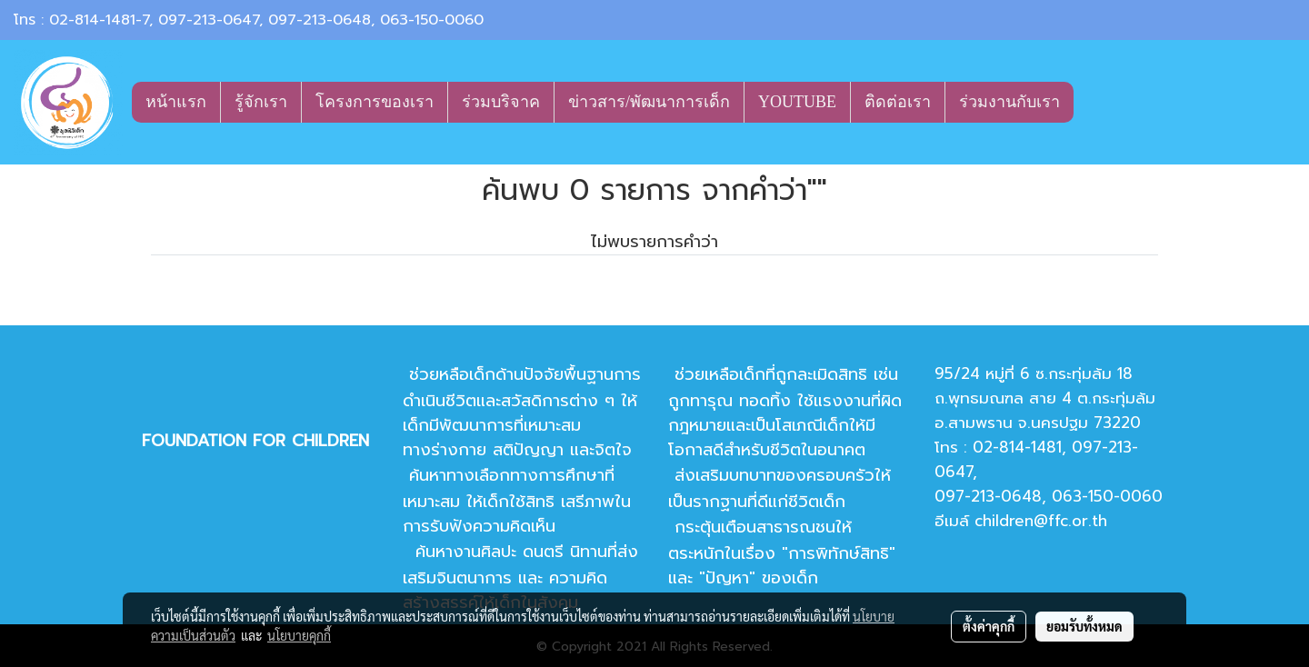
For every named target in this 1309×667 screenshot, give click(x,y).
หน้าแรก (175, 102)
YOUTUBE (797, 102)
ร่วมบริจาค (501, 102)
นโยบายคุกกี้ (299, 635)
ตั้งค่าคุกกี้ (988, 626)
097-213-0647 (208, 20)
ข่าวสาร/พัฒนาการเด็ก (649, 102)
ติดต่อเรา (897, 102)
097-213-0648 (319, 20)
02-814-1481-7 (99, 20)
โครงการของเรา (374, 102)
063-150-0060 (432, 20)
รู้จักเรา (261, 102)
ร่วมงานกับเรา (1009, 102)
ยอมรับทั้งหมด (1084, 626)
